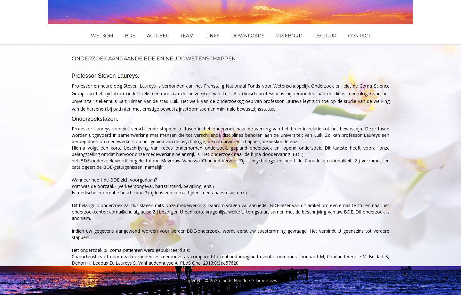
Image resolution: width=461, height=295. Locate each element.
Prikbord (289, 36)
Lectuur (325, 36)
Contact (359, 36)
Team (187, 36)
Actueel (158, 36)
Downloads (247, 36)
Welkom (102, 36)
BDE (130, 36)
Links (212, 36)
